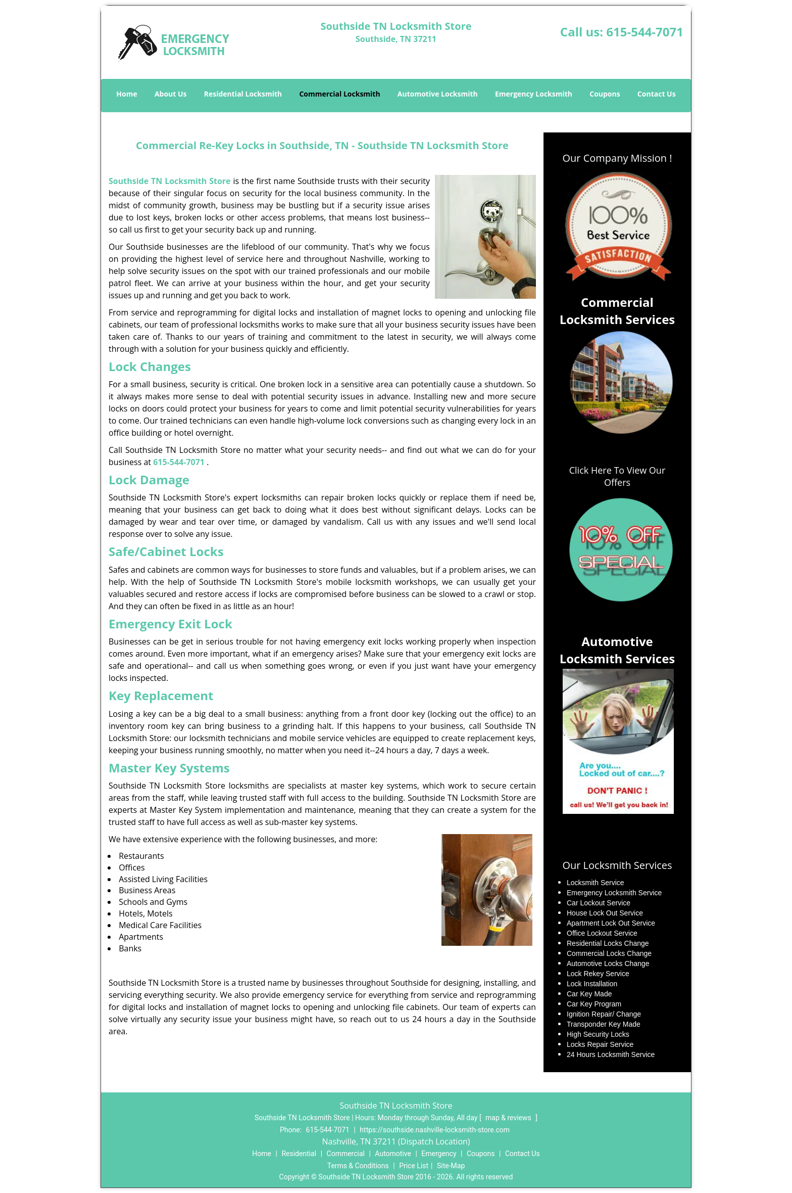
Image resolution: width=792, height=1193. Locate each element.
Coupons (604, 94)
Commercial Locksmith (339, 94)
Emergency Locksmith (533, 94)
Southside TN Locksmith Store (170, 181)
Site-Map (451, 1166)
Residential (298, 1154)
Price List (413, 1166)
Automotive (393, 1154)
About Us (171, 94)
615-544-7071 (644, 31)
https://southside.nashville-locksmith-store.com (435, 1130)
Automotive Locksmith (438, 94)
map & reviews (509, 1118)
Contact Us (656, 94)
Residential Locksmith (243, 94)
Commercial (346, 1154)
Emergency (438, 1154)
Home (126, 94)
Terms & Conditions (358, 1166)
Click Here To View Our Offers (617, 476)
